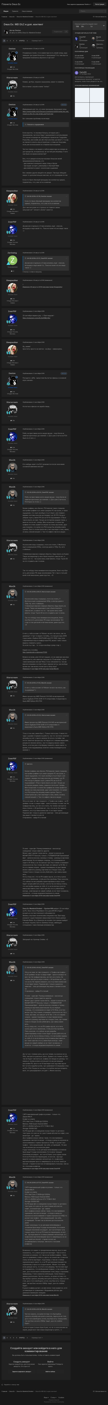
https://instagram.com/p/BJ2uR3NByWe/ (36, 318)
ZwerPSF (12, 222)
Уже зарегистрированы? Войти (79, 4)
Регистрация (99, 4)
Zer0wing (12, 253)
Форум (5, 12)
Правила (15, 11)
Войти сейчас (50, 1371)
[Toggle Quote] (26, 196)
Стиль (53, 1397)
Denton (18, 30)
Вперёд (22, 40)
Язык (46, 1397)
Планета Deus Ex (11, 4)
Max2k (12, 460)
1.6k (12, 478)
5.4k (12, 67)
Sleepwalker (12, 191)
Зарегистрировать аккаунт (21, 1371)
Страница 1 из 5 (37, 40)
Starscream (12, 78)
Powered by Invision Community (54, 1402)
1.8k (12, 96)
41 (12, 271)
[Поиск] (84, 11)
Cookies (61, 1397)
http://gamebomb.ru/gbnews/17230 (35, 652)
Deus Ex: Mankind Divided (32, 33)
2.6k (12, 240)
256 (12, 209)
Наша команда (27, 11)
